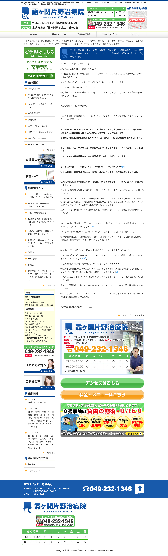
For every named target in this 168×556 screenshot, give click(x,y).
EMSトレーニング (36, 144)
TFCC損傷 (32, 258)
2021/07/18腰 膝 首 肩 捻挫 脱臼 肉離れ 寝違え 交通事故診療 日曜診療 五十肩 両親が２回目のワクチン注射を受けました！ (41, 440)
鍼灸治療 (32, 119)
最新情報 (67, 41)
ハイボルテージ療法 (37, 138)
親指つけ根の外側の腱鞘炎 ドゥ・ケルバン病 (41, 204)
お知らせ (32, 464)
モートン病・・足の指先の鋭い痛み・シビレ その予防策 (41, 195)
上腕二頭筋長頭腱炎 (37, 212)
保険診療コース (35, 89)
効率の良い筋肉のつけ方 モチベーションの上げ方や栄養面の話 (41, 243)
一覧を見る (50, 150)
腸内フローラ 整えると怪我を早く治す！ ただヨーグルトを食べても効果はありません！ (41, 275)
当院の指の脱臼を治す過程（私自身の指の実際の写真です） (41, 222)
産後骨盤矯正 (34, 113)
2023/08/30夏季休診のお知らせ (37, 401)
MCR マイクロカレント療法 (40, 132)
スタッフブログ (81, 41)
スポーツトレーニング (38, 126)
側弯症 (31, 252)
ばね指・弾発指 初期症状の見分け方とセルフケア (41, 232)
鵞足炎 (31, 265)
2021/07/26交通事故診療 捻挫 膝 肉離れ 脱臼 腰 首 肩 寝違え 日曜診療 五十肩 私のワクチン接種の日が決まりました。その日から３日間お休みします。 (41, 418)
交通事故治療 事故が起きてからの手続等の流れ (41, 96)
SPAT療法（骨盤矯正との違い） (40, 105)
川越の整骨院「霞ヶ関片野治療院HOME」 (42, 41)
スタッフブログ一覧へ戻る (132, 315)
